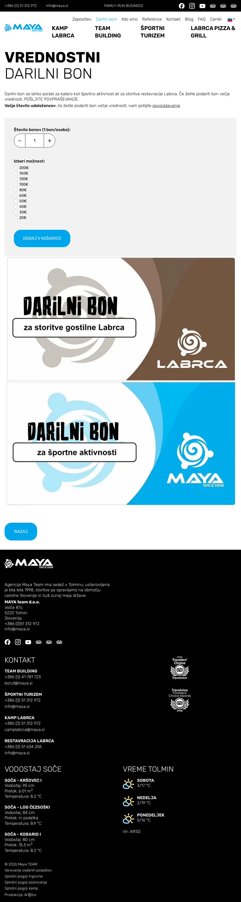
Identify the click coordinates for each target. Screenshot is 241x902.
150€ (23, 173)
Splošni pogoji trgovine (24, 876)
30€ (23, 212)
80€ (23, 190)
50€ (23, 201)
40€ (23, 206)
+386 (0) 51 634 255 (23, 746)
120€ (23, 179)
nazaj (21, 531)
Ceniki (216, 19)
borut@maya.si (18, 683)
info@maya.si (57, 6)
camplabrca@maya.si (25, 729)
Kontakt (173, 19)
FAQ (202, 19)
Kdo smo (130, 19)
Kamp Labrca (63, 32)
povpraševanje (166, 105)
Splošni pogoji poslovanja (26, 882)
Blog (189, 19)
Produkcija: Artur (21, 895)
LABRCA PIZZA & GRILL (213, 32)
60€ (23, 195)
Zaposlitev (81, 19)
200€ (24, 168)
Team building (108, 32)
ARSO (135, 831)
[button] (120, 381)
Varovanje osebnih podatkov (28, 870)
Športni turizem (153, 32)
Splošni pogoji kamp (21, 888)
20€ (22, 217)
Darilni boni (106, 19)
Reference (152, 19)
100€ (23, 184)
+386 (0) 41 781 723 (23, 677)
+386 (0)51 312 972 (22, 623)
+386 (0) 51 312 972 (21, 6)
